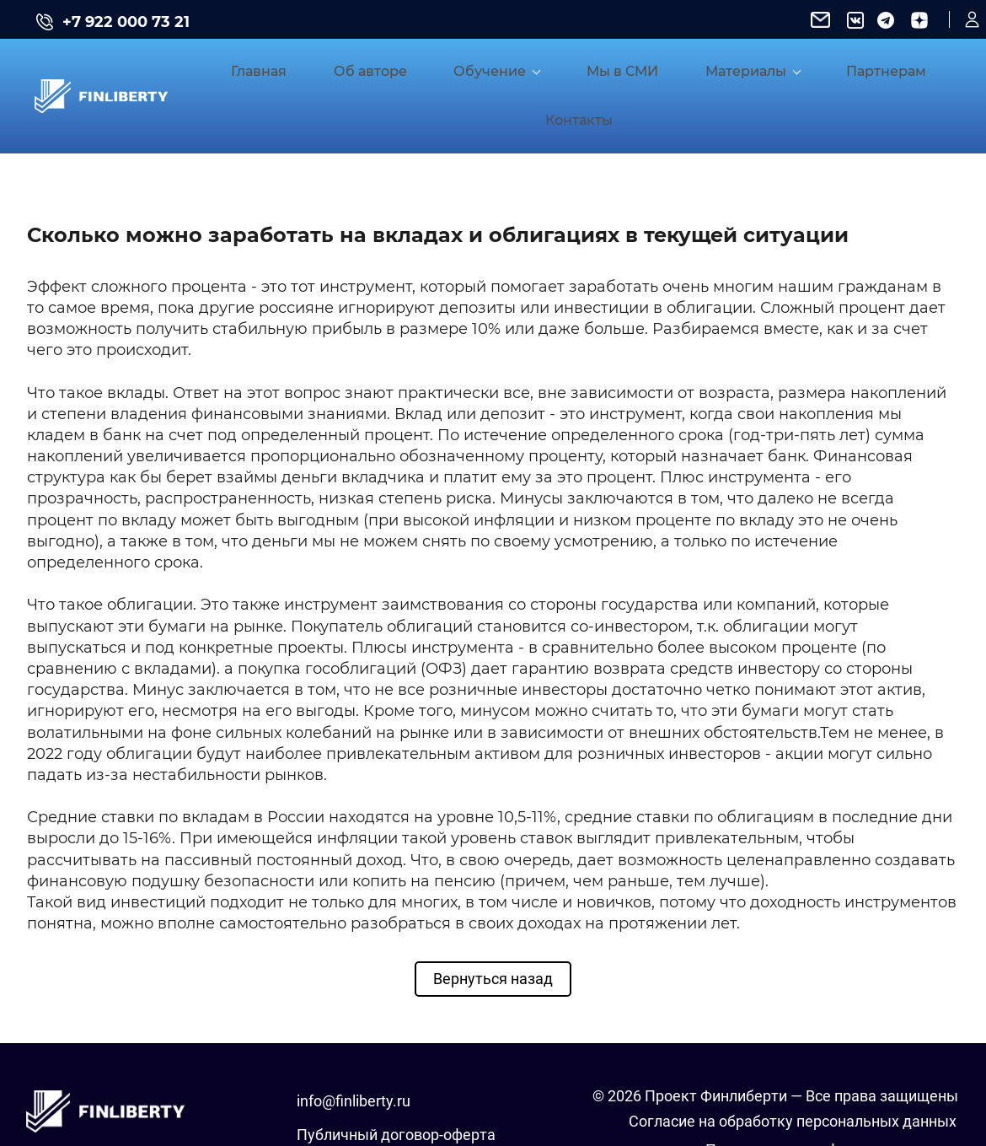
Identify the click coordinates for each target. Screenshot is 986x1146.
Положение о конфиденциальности (831, 1094)
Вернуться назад (493, 923)
